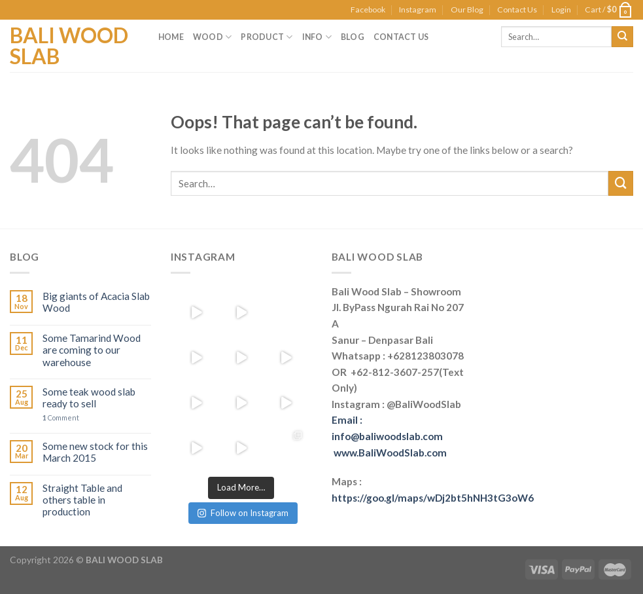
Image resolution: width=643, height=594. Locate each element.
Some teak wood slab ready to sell (89, 397)
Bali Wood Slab (69, 46)
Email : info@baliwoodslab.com (389, 436)
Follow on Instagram (243, 513)
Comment (61, 418)
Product (266, 37)
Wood (212, 37)
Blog (352, 37)
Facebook (368, 9)
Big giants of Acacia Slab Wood (96, 302)
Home (171, 37)
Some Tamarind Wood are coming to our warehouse (92, 350)
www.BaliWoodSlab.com (390, 452)
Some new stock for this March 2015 (95, 452)
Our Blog (467, 9)
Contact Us (517, 9)
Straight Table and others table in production (82, 500)
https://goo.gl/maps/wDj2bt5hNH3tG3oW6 (433, 498)
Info (317, 37)
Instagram (417, 9)
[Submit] (620, 183)
